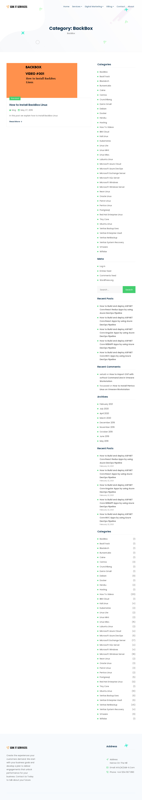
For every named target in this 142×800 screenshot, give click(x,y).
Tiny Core (104, 219)
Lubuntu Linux (106, 159)
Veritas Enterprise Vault (111, 233)
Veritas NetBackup (108, 237)
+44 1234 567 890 (125, 772)
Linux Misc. (105, 154)
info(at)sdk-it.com (125, 767)
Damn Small (105, 104)
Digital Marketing (93, 6)
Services (76, 6)
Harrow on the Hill (118, 763)
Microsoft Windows (109, 182)
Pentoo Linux (106, 205)
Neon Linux (105, 191)
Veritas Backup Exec (109, 228)
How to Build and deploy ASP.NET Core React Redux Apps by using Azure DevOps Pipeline (116, 309)
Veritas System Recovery (112, 242)
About (131, 6)
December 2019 (107, 422)
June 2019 (104, 436)
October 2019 (106, 431)
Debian (103, 108)
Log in (102, 266)
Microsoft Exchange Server (112, 173)
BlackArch (104, 81)
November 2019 (107, 427)
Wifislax (103, 251)
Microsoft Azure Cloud (110, 164)
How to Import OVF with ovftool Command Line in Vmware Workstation (117, 378)
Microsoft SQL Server (110, 177)
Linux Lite (104, 145)
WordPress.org (106, 280)
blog (14, 110)
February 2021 (106, 404)
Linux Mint (104, 150)
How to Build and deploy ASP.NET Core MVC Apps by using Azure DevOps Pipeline (116, 356)
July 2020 (104, 408)
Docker (103, 113)
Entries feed (105, 271)
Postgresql (105, 210)
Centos (103, 95)
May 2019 (104, 441)
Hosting (103, 122)
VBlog (109, 6)
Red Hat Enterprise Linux (111, 214)
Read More (15, 121)
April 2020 (104, 413)
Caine (102, 90)
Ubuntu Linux (106, 224)
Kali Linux (104, 136)
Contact (121, 6)
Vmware (104, 247)
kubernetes (105, 141)
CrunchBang (106, 99)
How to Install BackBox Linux (29, 105)
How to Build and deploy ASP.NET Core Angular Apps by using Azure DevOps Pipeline (117, 333)
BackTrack (105, 76)
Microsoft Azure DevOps (111, 168)
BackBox (104, 72)
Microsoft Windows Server (112, 187)
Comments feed (108, 275)
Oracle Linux (105, 196)
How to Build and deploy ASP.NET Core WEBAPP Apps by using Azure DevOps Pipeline (117, 344)
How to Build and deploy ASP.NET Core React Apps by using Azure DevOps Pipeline (116, 321)
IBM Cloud (104, 131)
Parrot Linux (105, 200)
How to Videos (107, 127)
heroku (103, 117)
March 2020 (105, 418)
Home (66, 6)
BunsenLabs (105, 85)
